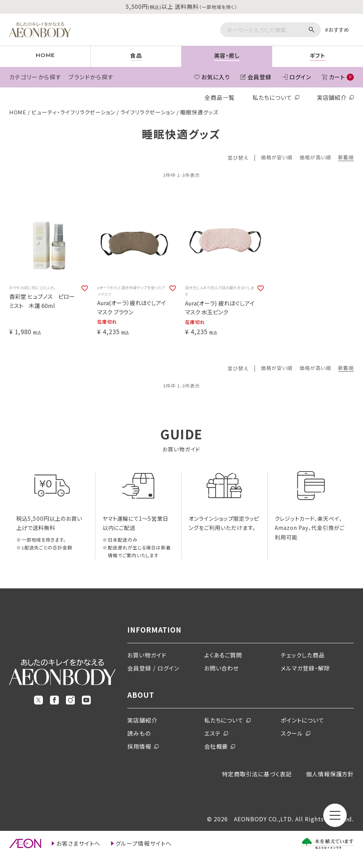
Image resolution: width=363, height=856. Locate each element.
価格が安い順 (276, 158)
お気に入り (215, 77)
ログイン (300, 77)
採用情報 (139, 746)
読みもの (139, 733)
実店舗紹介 (332, 97)
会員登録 (259, 77)
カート (341, 77)
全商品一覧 (220, 97)
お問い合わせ (221, 668)
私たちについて (272, 97)
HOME (18, 112)
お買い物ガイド (147, 655)
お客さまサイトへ (78, 843)
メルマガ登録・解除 (305, 668)
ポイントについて (302, 720)
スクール (292, 733)
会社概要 (216, 746)
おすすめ (339, 29)
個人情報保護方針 (330, 774)
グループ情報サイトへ (144, 843)
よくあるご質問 (223, 655)
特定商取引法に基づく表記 (257, 774)
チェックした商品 (303, 655)
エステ (212, 733)
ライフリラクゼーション (148, 112)
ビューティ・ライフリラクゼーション (73, 112)
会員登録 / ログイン (153, 668)
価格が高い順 (315, 158)
